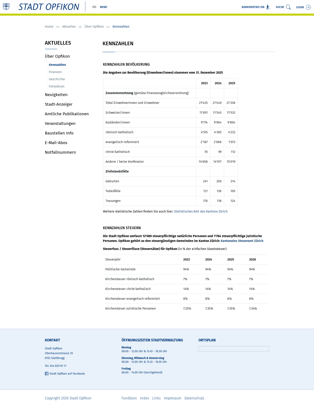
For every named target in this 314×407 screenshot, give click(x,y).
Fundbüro (129, 398)
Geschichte (57, 79)
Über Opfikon (57, 56)
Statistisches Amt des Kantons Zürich (202, 211)
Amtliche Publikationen (67, 113)
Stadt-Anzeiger (58, 104)
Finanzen (55, 72)
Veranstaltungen (60, 123)
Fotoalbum (56, 86)
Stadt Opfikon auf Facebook (65, 374)
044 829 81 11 (58, 366)
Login (300, 7)
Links (156, 398)
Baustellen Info (59, 133)
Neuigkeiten (56, 94)
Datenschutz (194, 398)
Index (144, 398)
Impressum (172, 398)
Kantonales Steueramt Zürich (244, 241)
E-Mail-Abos (56, 142)
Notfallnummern (60, 152)
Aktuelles (58, 43)
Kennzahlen (67, 64)
